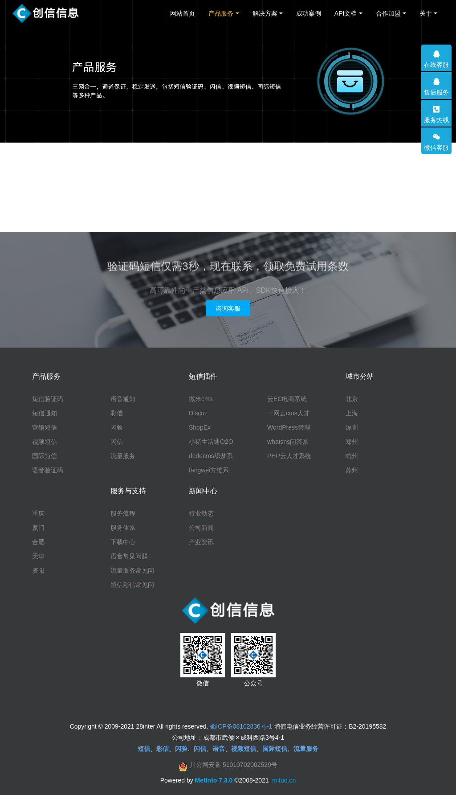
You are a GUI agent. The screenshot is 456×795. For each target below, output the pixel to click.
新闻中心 (203, 491)
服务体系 (122, 527)
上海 (352, 413)
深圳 (352, 427)
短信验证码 (47, 398)
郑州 (352, 441)
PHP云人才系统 (289, 455)
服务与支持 (128, 491)
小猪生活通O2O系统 (211, 442)
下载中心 (122, 541)
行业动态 (201, 513)
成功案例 (308, 13)
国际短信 (44, 455)
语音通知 (122, 398)
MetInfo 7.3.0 (214, 780)
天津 (38, 556)
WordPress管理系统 (288, 428)
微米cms (201, 398)
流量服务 (122, 455)
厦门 (38, 527)
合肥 (38, 541)
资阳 (38, 570)
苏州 (352, 470)
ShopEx (200, 427)
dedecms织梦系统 (211, 456)
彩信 (116, 413)
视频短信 (44, 441)
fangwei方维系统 (209, 471)
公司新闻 (201, 527)
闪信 (116, 441)
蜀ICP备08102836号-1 (241, 726)
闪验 (116, 427)
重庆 (38, 513)
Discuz (198, 413)
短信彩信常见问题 (132, 585)
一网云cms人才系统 (288, 414)
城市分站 (360, 376)
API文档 (345, 13)
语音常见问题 (129, 556)
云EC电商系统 (287, 398)
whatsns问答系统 (288, 442)
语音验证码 (47, 470)
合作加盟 (388, 13)
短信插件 (203, 376)
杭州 (352, 455)
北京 (352, 398)
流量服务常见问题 (132, 571)
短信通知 (44, 413)
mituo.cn (284, 780)
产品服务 (220, 13)
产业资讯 (201, 541)
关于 (425, 13)
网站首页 (182, 13)
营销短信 (44, 427)
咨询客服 (228, 308)
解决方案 (264, 13)
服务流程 (122, 513)
